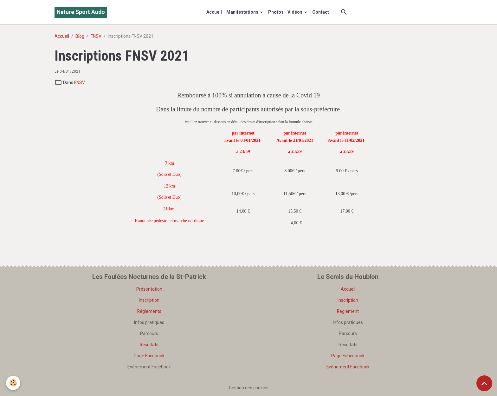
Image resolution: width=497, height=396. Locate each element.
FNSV (96, 36)
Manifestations (242, 12)
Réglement (348, 311)
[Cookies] (13, 383)
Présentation (149, 289)
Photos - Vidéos (285, 12)
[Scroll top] (484, 383)
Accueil (214, 12)
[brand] (81, 12)
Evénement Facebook (348, 366)
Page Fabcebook (348, 355)
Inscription (149, 300)
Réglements (149, 311)
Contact (320, 12)
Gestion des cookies (248, 387)
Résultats (149, 344)
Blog (79, 36)
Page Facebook (149, 355)
